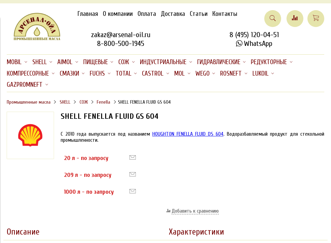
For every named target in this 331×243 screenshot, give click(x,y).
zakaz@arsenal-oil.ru (120, 34)
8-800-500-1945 (120, 43)
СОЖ (84, 102)
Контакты (224, 14)
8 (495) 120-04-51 (254, 34)
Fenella (103, 102)
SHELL (65, 102)
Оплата (147, 14)
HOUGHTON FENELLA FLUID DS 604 (187, 134)
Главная (88, 14)
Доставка (173, 14)
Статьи (199, 14)
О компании (118, 14)
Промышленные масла (29, 102)
